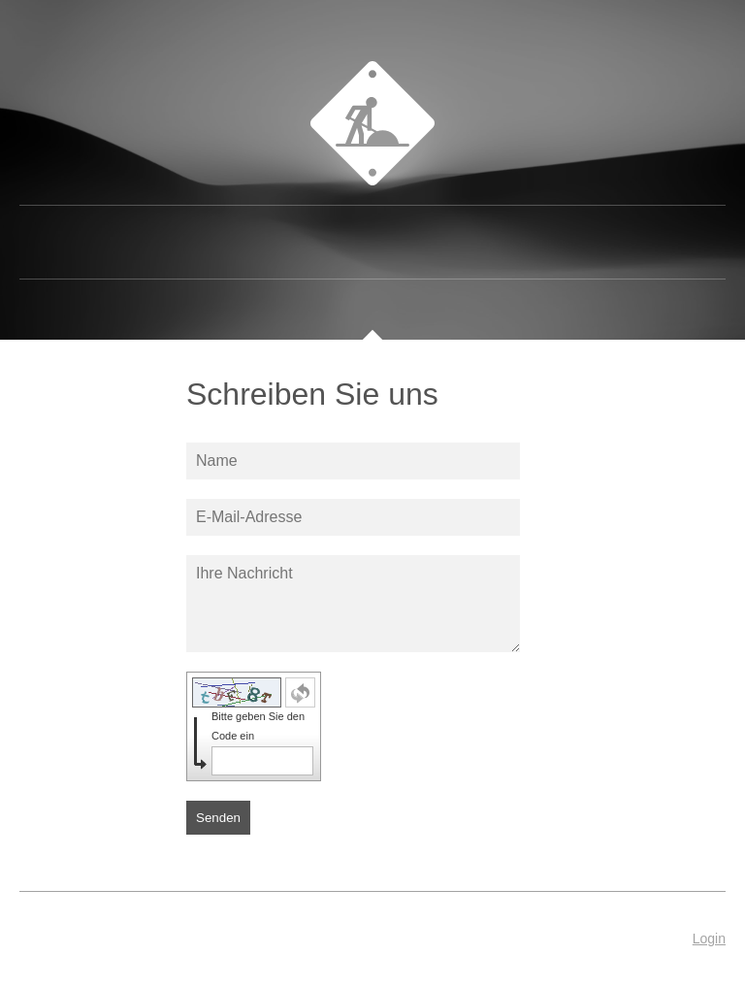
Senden (218, 817)
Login (709, 938)
